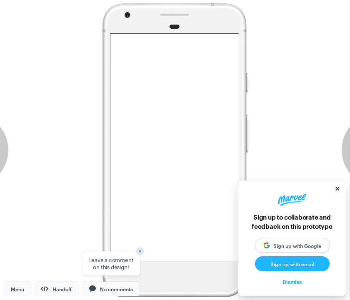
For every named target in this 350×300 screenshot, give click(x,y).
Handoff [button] (56, 288)
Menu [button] (17, 288)
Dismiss (292, 281)
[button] (111, 289)
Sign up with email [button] (292, 264)
